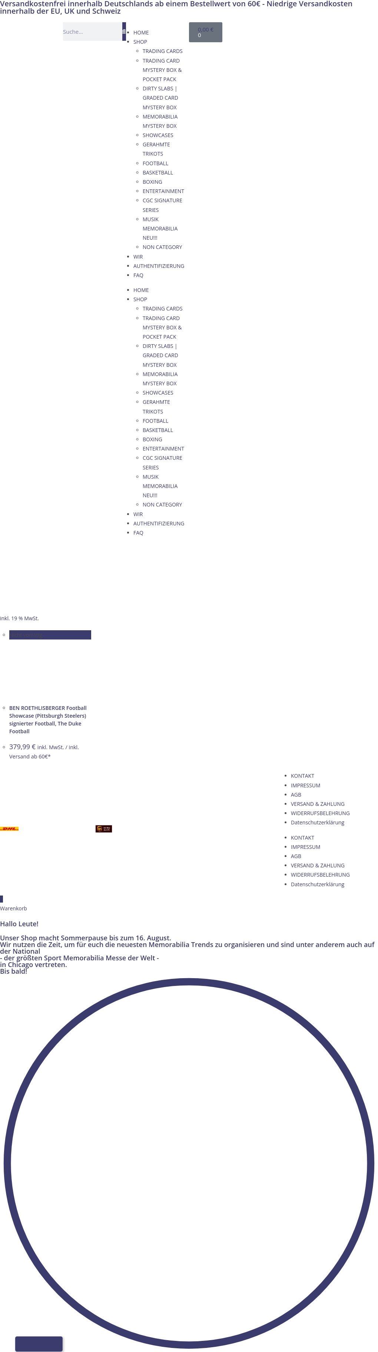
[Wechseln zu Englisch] (276, 30)
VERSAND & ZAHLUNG (318, 803)
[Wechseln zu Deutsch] (262, 30)
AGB (296, 794)
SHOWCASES (158, 135)
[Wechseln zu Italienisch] (304, 30)
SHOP (140, 41)
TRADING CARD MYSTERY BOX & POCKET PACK (162, 70)
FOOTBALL (155, 163)
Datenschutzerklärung (317, 822)
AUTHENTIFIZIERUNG (158, 265)
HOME (141, 32)
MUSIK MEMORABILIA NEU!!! (160, 228)
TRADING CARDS (163, 50)
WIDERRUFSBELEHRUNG (320, 813)
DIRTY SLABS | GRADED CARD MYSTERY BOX (160, 97)
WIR (138, 256)
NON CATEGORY (162, 246)
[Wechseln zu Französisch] (290, 30)
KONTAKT (302, 775)
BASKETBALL (158, 172)
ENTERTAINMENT (163, 191)
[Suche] (124, 31)
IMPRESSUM (306, 785)
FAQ (138, 275)
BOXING (152, 181)
